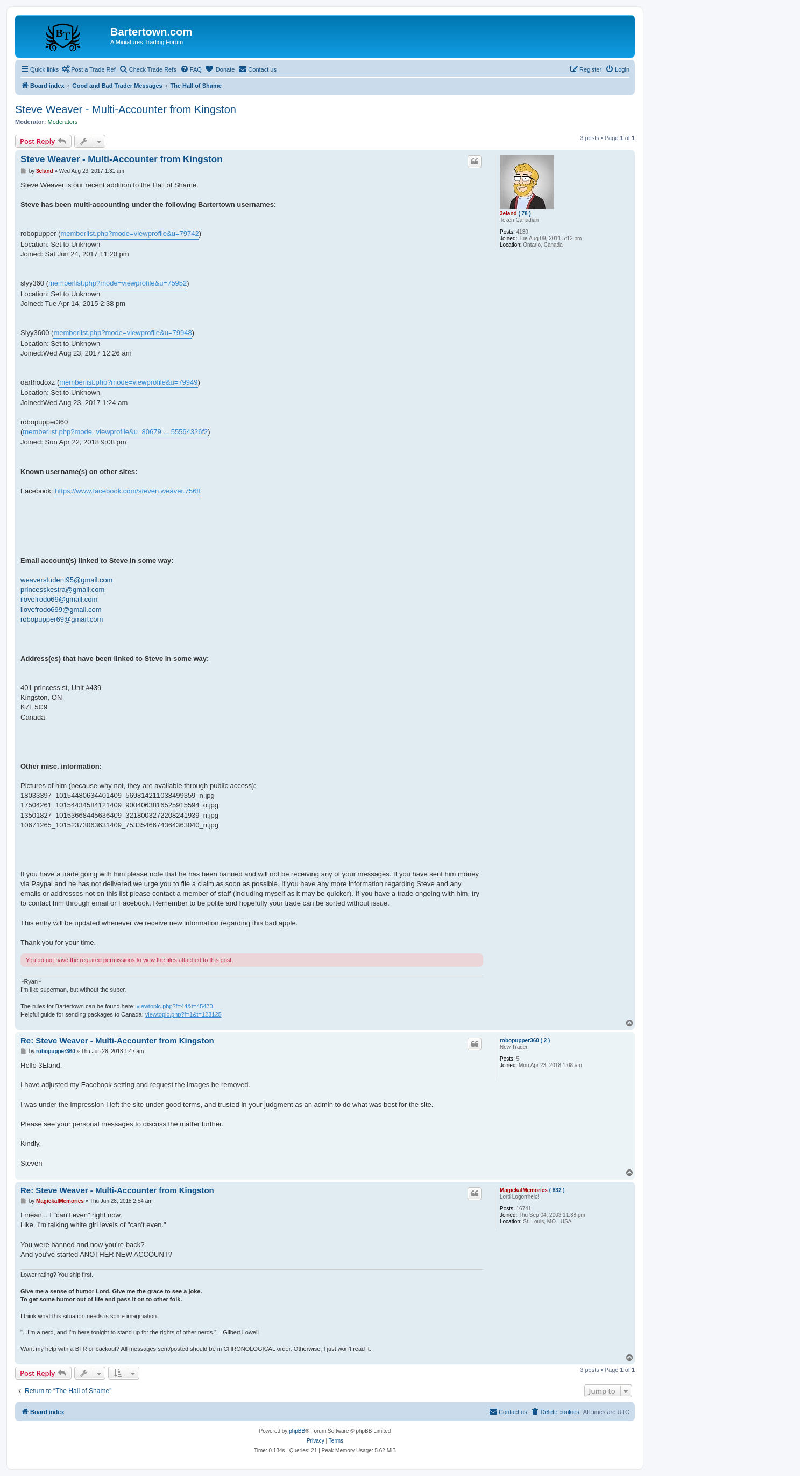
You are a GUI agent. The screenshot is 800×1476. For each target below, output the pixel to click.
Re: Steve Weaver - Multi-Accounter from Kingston (117, 1040)
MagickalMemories (524, 1190)
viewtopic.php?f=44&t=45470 (175, 1006)
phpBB (297, 1431)
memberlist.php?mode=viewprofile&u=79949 (128, 382)
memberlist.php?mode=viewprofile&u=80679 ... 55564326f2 (115, 432)
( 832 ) (557, 1190)
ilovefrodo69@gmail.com (58, 599)
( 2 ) (545, 1040)
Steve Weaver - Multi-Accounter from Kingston (125, 109)
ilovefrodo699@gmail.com (61, 609)
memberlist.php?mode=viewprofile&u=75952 (117, 283)
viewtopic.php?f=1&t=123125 (183, 1014)
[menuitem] (191, 69)
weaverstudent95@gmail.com (66, 580)
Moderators (63, 122)
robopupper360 (519, 1040)
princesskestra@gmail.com (62, 590)
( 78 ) (524, 214)
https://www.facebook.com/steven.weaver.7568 (127, 491)
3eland (508, 214)
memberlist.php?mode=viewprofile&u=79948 (122, 333)
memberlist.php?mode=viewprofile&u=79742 (129, 233)
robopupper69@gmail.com (61, 619)
